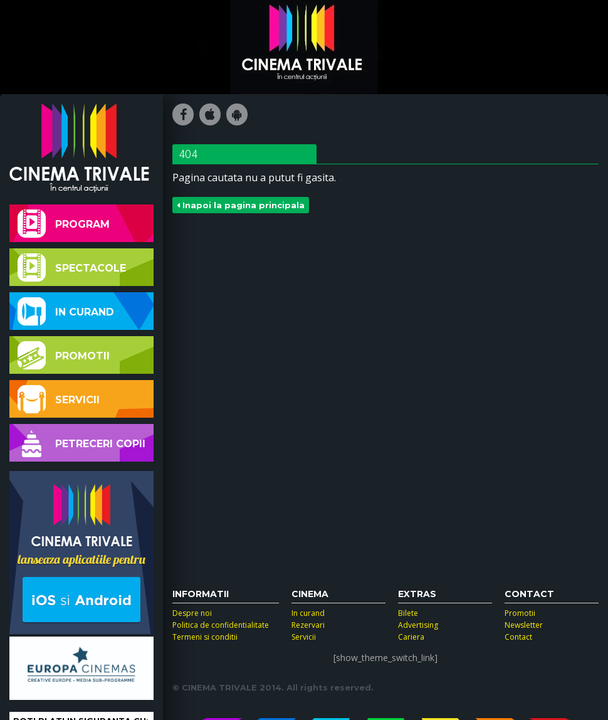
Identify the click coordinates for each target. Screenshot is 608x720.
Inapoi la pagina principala (241, 205)
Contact (518, 637)
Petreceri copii (81, 443)
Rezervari (308, 625)
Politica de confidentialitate (220, 625)
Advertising (418, 625)
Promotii (64, 355)
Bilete (408, 613)
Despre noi (192, 613)
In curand (66, 311)
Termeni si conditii (205, 637)
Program (64, 223)
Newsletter (524, 625)
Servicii (59, 399)
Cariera (411, 637)
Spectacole (72, 267)
